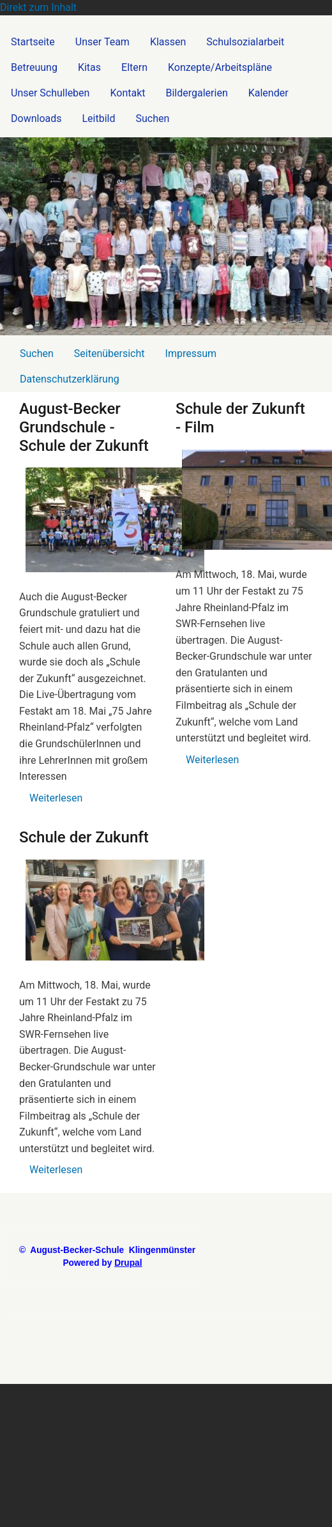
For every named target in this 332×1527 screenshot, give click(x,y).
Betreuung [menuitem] (34, 67)
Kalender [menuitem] (268, 93)
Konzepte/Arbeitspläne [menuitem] (220, 67)
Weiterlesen (55, 798)
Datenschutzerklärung (69, 379)
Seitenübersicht (109, 353)
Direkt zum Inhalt (38, 7)
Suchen (37, 353)
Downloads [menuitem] (36, 118)
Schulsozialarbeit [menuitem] (245, 42)
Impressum (191, 353)
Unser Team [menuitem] (102, 42)
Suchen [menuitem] (153, 118)
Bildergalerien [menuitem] (197, 93)
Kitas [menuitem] (89, 67)
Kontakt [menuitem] (127, 93)
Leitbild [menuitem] (98, 118)
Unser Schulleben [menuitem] (50, 93)
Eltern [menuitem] (134, 67)
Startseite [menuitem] (33, 42)
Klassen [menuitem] (168, 42)
